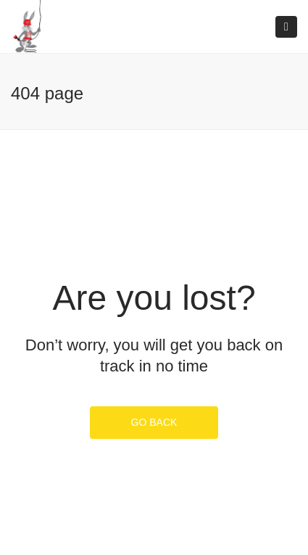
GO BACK (154, 422)
